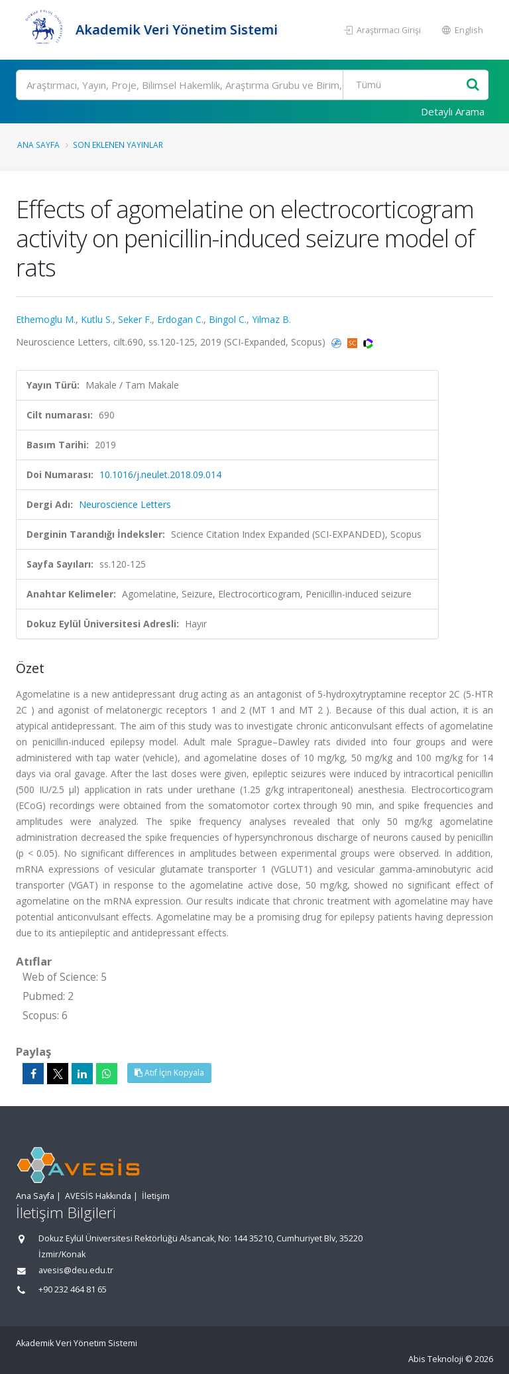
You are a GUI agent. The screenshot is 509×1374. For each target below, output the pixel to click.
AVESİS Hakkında (98, 1196)
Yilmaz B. (271, 319)
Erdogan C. (180, 319)
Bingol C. (228, 319)
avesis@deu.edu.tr (75, 1270)
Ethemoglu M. (46, 319)
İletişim (156, 1196)
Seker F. (135, 319)
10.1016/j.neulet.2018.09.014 (160, 474)
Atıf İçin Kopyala (169, 1072)
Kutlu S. (97, 319)
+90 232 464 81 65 (72, 1289)
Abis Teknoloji (435, 1359)
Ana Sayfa (38, 144)
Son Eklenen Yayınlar (118, 144)
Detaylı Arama (452, 111)
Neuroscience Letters (125, 504)
